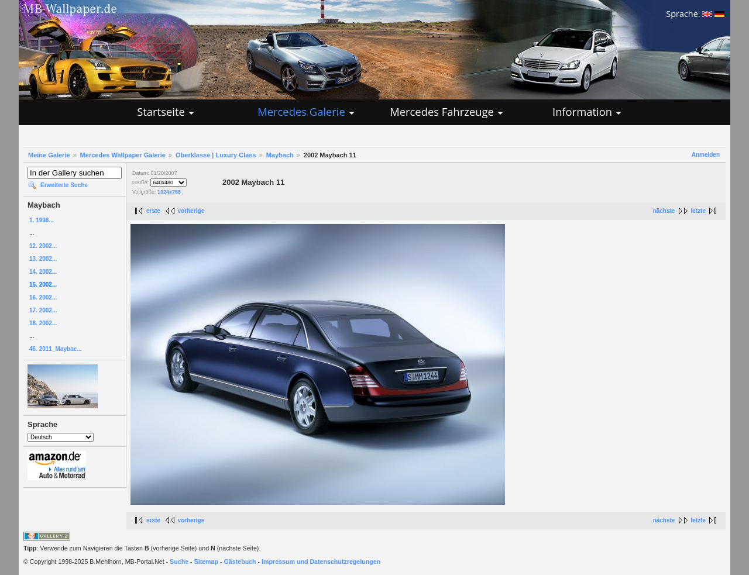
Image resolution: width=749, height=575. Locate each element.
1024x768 (169, 192)
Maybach (280, 155)
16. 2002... (43, 297)
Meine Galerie (49, 155)
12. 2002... (43, 246)
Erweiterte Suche (64, 185)
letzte (698, 211)
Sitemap (206, 561)
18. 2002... (43, 323)
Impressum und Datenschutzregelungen (321, 561)
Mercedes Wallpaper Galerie (123, 155)
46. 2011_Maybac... (55, 349)
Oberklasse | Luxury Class (216, 155)
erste (153, 211)
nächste (664, 211)
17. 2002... (43, 310)
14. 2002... (43, 271)
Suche (179, 561)
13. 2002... (43, 259)
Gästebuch (240, 561)
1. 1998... (41, 220)
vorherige (191, 211)
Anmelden (706, 155)
